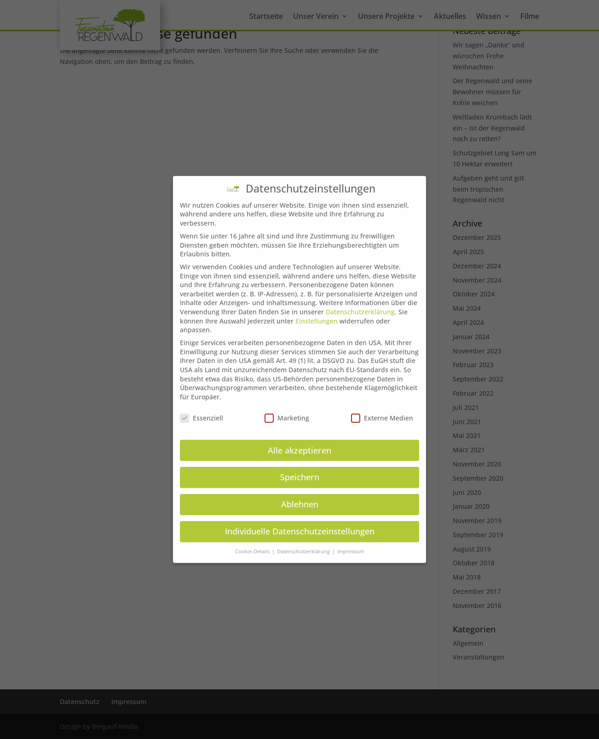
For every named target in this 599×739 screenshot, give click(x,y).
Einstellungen (316, 309)
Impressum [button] (350, 540)
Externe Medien (382, 406)
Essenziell (201, 406)
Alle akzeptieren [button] (299, 438)
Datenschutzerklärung (360, 300)
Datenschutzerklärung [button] (304, 540)
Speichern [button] (299, 466)
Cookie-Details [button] (253, 540)
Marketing (287, 406)
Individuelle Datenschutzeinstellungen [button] (299, 520)
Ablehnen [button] (299, 493)
